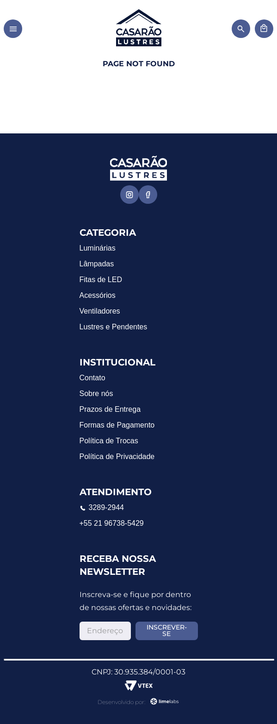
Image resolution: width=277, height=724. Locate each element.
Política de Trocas (109, 441)
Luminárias (98, 248)
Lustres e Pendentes (114, 327)
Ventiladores (100, 311)
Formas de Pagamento (117, 425)
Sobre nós (96, 393)
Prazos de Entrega (110, 409)
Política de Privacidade (117, 456)
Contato (92, 378)
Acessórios (98, 295)
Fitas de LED (101, 279)
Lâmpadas (97, 264)
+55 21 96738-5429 (112, 523)
